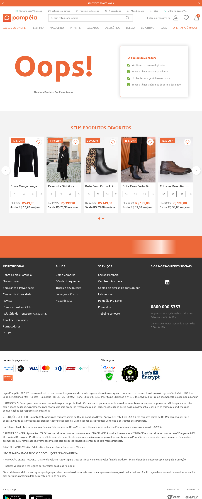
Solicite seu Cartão (59, 4)
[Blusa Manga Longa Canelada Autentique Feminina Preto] (26, 168)
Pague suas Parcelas (87, 4)
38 (173, 187)
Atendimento (135, 4)
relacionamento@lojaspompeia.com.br (176, 390)
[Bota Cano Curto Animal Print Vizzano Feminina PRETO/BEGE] (101, 168)
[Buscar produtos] (127, 11)
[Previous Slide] (5, 164)
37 (116, 187)
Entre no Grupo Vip (175, 4)
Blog (154, 4)
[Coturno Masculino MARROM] (175, 168)
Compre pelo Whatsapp (29, 4)
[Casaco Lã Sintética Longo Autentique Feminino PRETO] (64, 168)
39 (182, 187)
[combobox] (90, 11)
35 (98, 187)
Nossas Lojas (113, 4)
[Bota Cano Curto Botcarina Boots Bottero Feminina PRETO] (138, 168)
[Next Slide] (196, 164)
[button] (99, 212)
